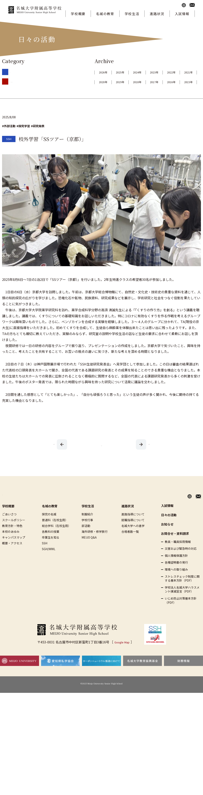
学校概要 (78, 13)
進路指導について (133, 524)
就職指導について (133, 529)
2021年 (134, 82)
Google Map (122, 651)
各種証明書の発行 (176, 572)
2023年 (186, 72)
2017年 (134, 92)
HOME (7, 504)
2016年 (160, 92)
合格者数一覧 (130, 541)
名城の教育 (105, 13)
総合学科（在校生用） (56, 535)
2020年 (160, 82)
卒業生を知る (50, 547)
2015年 (186, 92)
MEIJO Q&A (89, 547)
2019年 (186, 82)
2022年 (107, 82)
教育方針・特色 (12, 535)
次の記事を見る (54, 453)
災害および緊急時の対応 (181, 558)
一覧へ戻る (101, 454)
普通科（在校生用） (55, 529)
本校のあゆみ (10, 541)
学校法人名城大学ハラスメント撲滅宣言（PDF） (182, 599)
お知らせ (167, 534)
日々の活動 (169, 524)
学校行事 (87, 529)
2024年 (160, 72)
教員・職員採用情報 (178, 551)
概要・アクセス (12, 553)
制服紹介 (87, 524)
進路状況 (157, 13)
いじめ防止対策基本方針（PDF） (181, 610)
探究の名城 (49, 524)
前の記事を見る (149, 453)
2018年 (107, 92)
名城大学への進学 (133, 535)
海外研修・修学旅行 (95, 541)
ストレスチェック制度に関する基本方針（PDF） (182, 588)
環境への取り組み (176, 579)
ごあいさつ (9, 524)
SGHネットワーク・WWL (26, 81)
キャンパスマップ (13, 547)
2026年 (107, 72)
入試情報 (182, 13)
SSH (13, 71)
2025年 (134, 72)
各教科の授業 (50, 541)
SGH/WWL (48, 558)
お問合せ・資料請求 (175, 543)
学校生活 (132, 13)
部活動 (86, 535)
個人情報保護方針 (176, 565)
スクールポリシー (13, 529)
